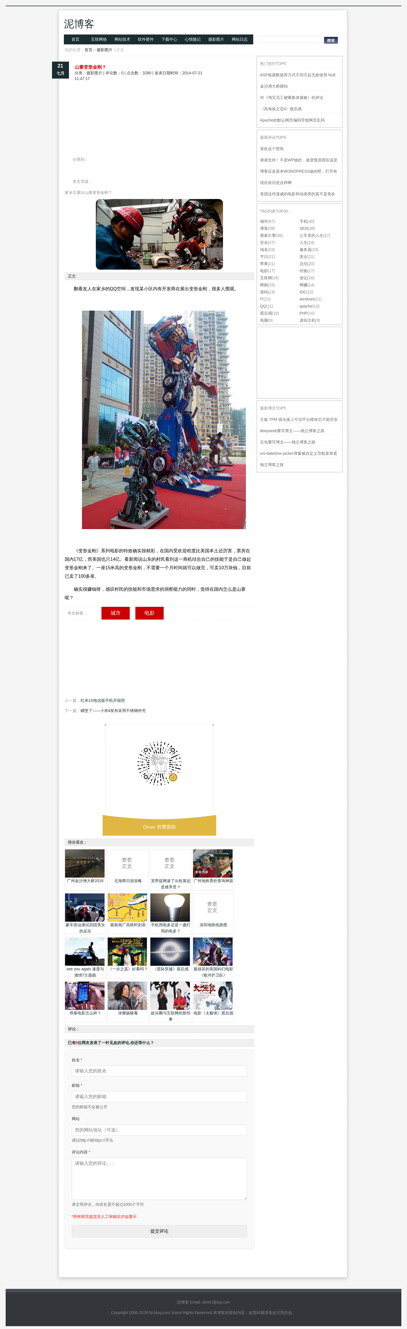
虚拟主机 (307, 320)
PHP (304, 313)
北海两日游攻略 (128, 880)
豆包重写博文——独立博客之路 (287, 442)
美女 (304, 256)
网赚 (304, 285)
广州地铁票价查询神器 (213, 880)
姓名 (77, 1060)
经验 (304, 271)
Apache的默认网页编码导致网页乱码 (292, 120)
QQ (263, 306)
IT (261, 299)
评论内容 (81, 1152)
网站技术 (122, 39)
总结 (304, 263)
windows (307, 299)
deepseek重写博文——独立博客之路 (292, 430)
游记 (304, 278)
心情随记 (193, 39)
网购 (264, 285)
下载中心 (169, 39)
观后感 (266, 313)
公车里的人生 (311, 235)
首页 (75, 39)
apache (306, 306)
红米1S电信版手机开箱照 (103, 700)
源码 (264, 292)
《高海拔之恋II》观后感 (281, 109)
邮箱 (77, 1085)
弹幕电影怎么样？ (85, 1013)
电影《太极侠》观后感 (213, 1013)
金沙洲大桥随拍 (274, 86)
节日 (264, 256)
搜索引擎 (268, 235)
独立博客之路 (272, 464)
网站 (76, 1118)
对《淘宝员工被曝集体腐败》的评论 (291, 97)
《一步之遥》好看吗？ (128, 969)
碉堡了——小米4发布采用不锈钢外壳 (113, 710)
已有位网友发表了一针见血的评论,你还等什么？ (111, 1042)
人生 (304, 242)
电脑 (264, 320)
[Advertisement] (159, 101)
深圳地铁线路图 (213, 925)
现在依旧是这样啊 (276, 182)
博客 (264, 228)
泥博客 (79, 24)
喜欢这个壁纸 (272, 148)
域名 (264, 249)
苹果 (264, 263)
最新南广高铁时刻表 (128, 925)
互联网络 (99, 39)
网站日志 (240, 39)
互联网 (266, 278)
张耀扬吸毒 (128, 1013)
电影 (149, 613)
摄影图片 (216, 39)
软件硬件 (146, 39)
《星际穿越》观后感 (171, 969)
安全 (264, 242)
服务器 (305, 249)
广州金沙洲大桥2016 (85, 880)
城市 (116, 613)
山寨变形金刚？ (90, 67)
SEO (304, 228)
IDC (303, 292)
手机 (304, 221)
